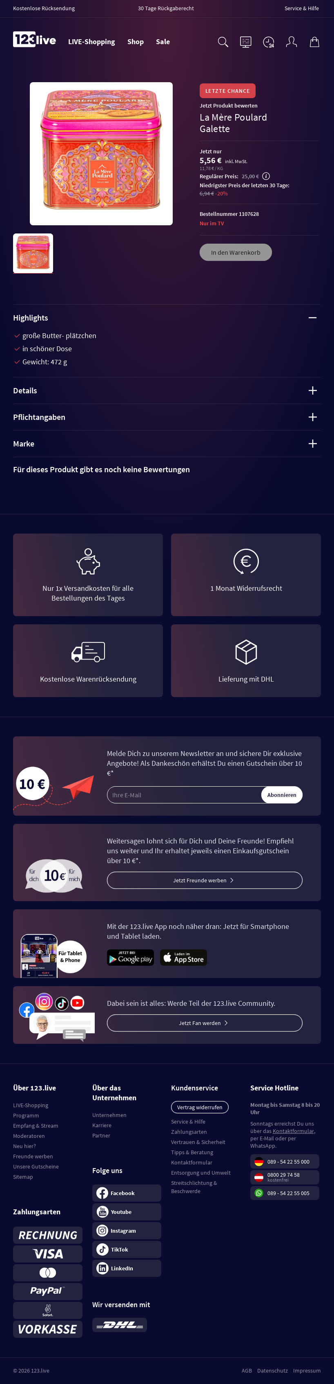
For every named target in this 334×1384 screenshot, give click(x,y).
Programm (26, 1115)
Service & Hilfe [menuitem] (302, 8)
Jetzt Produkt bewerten (229, 105)
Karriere (101, 1125)
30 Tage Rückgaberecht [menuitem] (166, 8)
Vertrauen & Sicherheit (198, 1142)
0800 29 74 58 (283, 1174)
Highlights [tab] (165, 317)
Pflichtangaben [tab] (165, 417)
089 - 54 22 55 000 (288, 1161)
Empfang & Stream (35, 1125)
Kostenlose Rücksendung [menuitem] (44, 8)
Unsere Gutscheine (36, 1166)
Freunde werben (33, 1156)
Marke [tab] (165, 443)
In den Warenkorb (236, 252)
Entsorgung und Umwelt (201, 1172)
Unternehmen (109, 1115)
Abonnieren (281, 795)
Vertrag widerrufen (200, 1107)
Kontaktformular (191, 1162)
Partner (101, 1135)
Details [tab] (165, 390)
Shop (135, 41)
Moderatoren (29, 1136)
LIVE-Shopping (91, 41)
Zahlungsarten (189, 1131)
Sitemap (23, 1176)
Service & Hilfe (188, 1121)
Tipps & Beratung (192, 1152)
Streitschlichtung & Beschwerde (194, 1187)
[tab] (167, 469)
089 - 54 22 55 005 (288, 1193)
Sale (163, 41)
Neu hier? (24, 1146)
